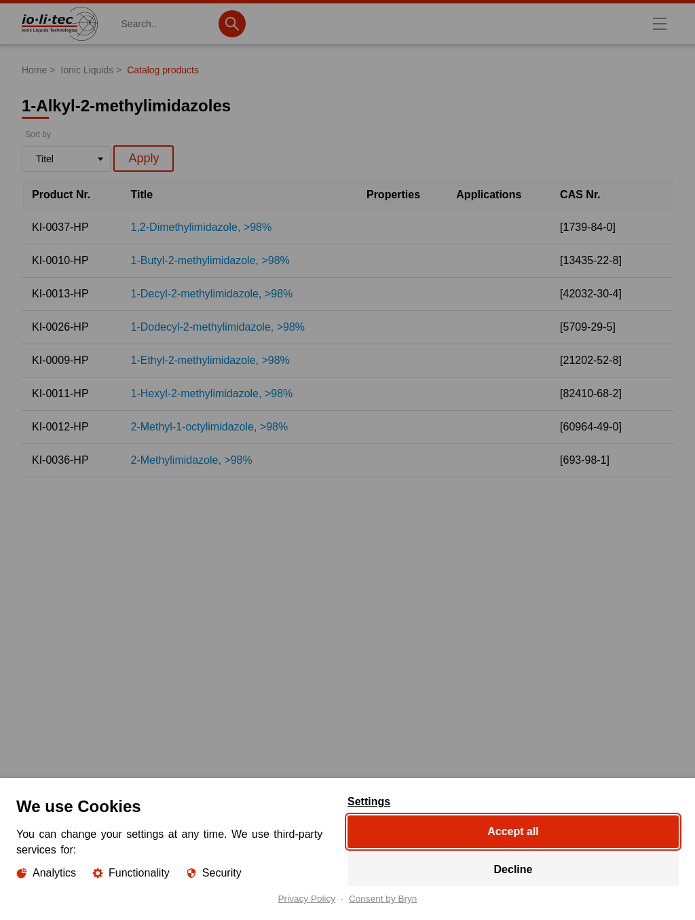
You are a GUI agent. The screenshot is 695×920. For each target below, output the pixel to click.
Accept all (513, 831)
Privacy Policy (307, 899)
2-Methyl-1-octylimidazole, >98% (209, 427)
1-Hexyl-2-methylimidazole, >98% (212, 393)
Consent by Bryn (383, 899)
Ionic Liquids (86, 70)
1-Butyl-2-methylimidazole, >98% (210, 260)
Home (34, 70)
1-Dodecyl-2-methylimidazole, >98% (218, 327)
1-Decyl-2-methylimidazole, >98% (212, 293)
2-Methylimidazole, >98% (191, 460)
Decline (513, 869)
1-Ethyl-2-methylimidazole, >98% (210, 360)
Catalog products (163, 70)
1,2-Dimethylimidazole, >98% (201, 227)
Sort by (38, 134)
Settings (369, 801)
